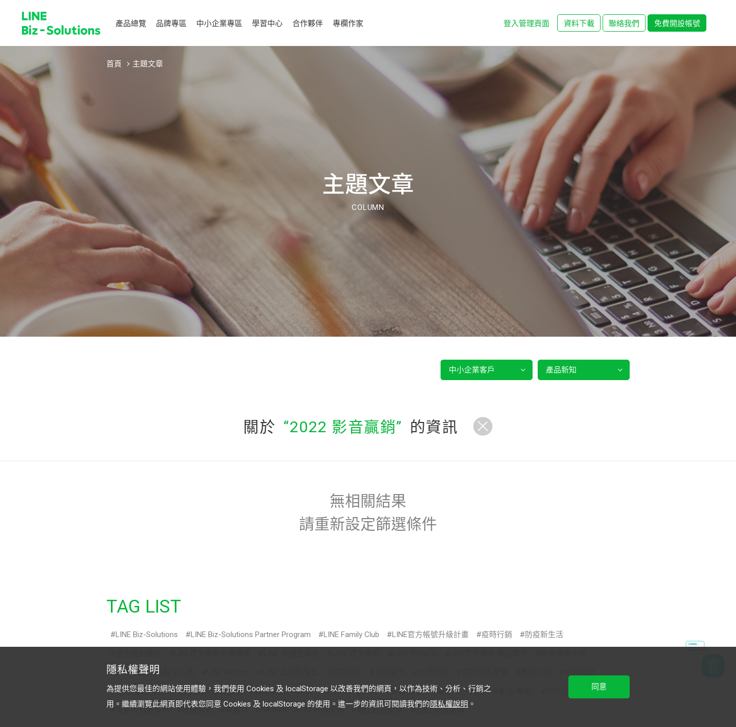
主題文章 (147, 63)
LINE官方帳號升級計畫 (430, 634)
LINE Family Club (351, 634)
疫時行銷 (496, 634)
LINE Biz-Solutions (147, 634)
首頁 (114, 63)
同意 (599, 686)
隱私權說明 (449, 704)
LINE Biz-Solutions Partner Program (251, 634)
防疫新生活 (544, 634)
